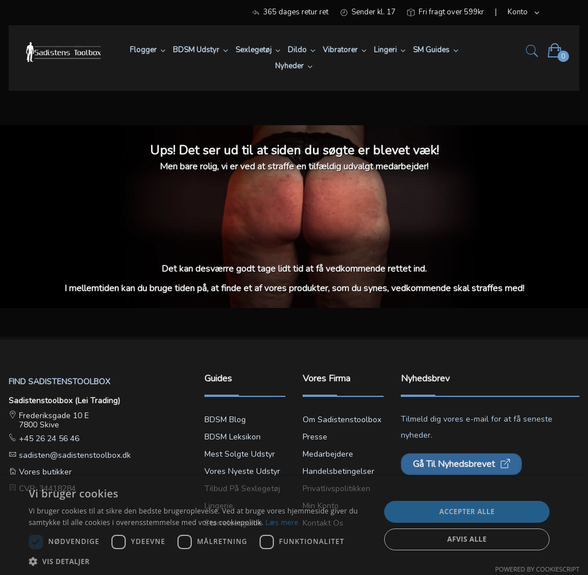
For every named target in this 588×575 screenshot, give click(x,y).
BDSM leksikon (232, 436)
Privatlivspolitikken (336, 488)
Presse (315, 436)
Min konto (321, 505)
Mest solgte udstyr (239, 454)
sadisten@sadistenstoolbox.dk (74, 455)
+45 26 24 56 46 (48, 438)
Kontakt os (323, 523)
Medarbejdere (328, 454)
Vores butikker (44, 471)
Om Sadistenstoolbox (342, 419)
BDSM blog (225, 419)
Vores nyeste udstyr (242, 471)
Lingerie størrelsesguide (233, 514)
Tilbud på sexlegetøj (242, 488)
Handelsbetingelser (338, 471)
